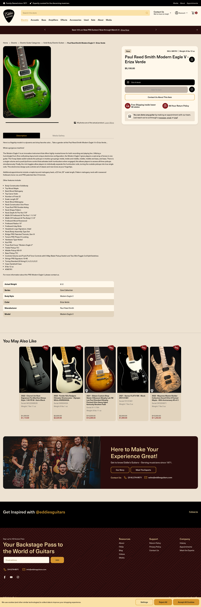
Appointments (192, 3)
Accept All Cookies (186, 602)
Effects (64, 19)
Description (21, 135)
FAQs (121, 546)
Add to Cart (156, 90)
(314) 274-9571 (135, 477)
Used (86, 19)
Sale (93, 19)
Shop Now (125, 30)
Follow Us (193, 511)
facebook (4, 577)
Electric (24, 19)
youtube (11, 577)
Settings (144, 602)
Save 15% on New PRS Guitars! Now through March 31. (100, 29)
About (182, 3)
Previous (45, 29)
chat (175, 117)
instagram (17, 577)
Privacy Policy (155, 546)
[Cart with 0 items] (194, 13)
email (169, 117)
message (162, 117)
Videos (122, 554)
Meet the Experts (143, 470)
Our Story (120, 470)
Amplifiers (53, 19)
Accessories (75, 19)
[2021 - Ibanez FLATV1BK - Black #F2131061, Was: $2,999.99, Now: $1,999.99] (132, 370)
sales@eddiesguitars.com (160, 477)
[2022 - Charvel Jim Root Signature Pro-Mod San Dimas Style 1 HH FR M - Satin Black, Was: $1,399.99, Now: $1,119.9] (34, 370)
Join (57, 560)
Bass (44, 19)
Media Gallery (58, 135)
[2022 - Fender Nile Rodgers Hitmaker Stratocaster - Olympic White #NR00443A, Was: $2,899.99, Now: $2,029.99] (67, 370)
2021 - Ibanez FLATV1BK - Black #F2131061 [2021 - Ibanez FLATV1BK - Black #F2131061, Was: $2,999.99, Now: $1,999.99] (132, 397)
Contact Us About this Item (160, 97)
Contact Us (154, 550)
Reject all (163, 602)
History (183, 543)
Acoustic (35, 19)
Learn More (109, 122)
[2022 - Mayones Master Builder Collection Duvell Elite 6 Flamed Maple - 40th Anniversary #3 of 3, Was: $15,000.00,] (165, 370)
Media (175, 3)
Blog (121, 550)
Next (155, 29)
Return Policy (155, 543)
